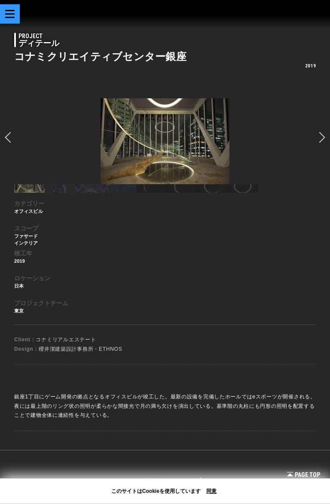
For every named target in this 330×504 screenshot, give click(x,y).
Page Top (303, 474)
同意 (211, 491)
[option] (165, 141)
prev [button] (10, 137)
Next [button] (320, 137)
